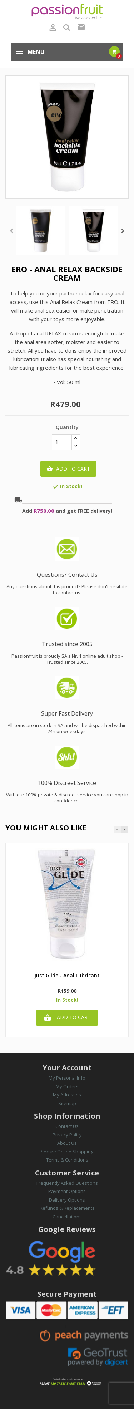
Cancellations (67, 1216)
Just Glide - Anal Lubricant (67, 976)
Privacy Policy (67, 1134)
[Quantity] (62, 442)
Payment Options (67, 1191)
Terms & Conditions (67, 1160)
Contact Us (67, 1126)
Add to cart (68, 468)
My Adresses (67, 1094)
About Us (67, 1143)
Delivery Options (67, 1200)
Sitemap (67, 1103)
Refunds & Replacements (67, 1208)
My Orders (67, 1086)
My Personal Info (67, 1078)
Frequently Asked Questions (67, 1183)
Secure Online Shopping (67, 1151)
